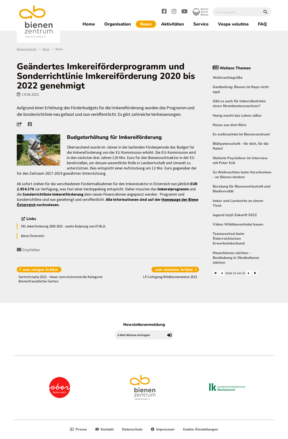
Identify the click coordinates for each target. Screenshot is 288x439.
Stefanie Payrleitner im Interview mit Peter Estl (240, 160)
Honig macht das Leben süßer (237, 115)
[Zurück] (221, 273)
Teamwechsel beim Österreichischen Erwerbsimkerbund (229, 238)
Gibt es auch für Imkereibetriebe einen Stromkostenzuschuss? (239, 103)
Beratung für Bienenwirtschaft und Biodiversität (241, 189)
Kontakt (104, 429)
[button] (20, 124)
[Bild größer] (39, 150)
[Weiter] (248, 273)
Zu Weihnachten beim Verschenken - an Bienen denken (242, 174)
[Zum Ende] (255, 273)
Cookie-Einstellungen (200, 429)
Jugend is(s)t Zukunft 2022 (235, 215)
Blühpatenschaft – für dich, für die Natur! (241, 146)
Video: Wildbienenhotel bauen (238, 224)
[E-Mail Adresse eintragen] (140, 335)
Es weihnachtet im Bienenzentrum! (241, 134)
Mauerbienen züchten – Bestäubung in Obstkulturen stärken (236, 258)
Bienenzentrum (27, 49)
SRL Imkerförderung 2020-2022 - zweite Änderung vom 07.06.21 (63, 226)
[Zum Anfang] (215, 273)
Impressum (162, 429)
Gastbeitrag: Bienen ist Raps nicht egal (241, 89)
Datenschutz (132, 429)
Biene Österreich (32, 236)
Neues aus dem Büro (229, 125)
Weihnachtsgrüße (228, 77)
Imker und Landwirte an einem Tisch (238, 203)
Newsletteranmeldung (144, 324)
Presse (78, 429)
